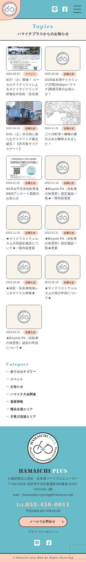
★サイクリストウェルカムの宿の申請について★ (61, 293)
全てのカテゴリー (23, 371)
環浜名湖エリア (21, 409)
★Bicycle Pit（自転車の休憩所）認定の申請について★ (22, 342)
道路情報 (16, 401)
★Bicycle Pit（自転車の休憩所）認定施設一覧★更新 (61, 243)
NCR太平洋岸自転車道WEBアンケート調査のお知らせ (22, 193)
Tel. (43, 505)
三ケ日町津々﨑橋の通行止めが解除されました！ (61, 139)
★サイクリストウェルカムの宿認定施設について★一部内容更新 (22, 243)
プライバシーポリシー (43, 531)
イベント (16, 379)
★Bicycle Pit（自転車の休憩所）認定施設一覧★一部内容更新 (61, 193)
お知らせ (16, 386)
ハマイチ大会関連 (23, 394)
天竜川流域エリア (23, 416)
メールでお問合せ (42, 521)
